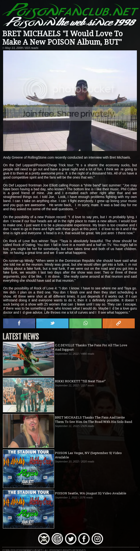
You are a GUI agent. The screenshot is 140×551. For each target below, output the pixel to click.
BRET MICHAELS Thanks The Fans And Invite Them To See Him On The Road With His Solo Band (93, 419)
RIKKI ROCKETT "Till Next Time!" (80, 381)
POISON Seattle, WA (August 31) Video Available (90, 493)
